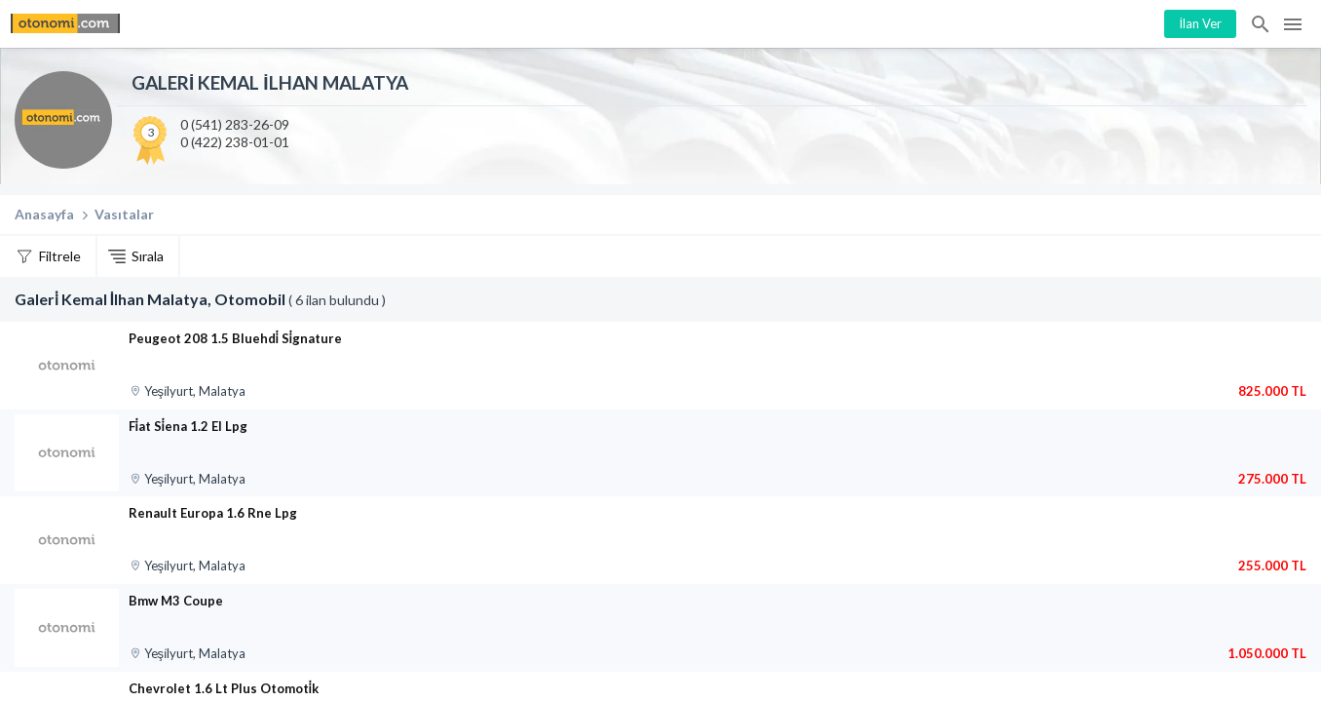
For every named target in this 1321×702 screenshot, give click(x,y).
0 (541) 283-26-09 (234, 124)
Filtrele (60, 256)
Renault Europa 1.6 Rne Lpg (213, 513)
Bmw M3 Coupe (176, 600)
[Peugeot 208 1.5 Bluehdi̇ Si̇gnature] (67, 366)
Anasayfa (44, 214)
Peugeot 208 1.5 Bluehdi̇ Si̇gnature (235, 338)
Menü (1292, 24)
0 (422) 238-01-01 (234, 142)
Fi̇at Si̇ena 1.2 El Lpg (188, 426)
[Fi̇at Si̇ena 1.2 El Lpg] (67, 453)
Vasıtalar (124, 214)
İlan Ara (1261, 24)
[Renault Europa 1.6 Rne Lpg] (67, 540)
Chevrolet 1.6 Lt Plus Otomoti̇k (224, 688)
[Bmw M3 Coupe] (67, 628)
